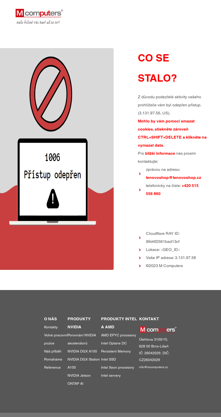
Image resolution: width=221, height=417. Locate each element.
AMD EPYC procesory (118, 335)
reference (152, 12)
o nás (175, 12)
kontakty (196, 12)
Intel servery (111, 375)
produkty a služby (114, 12)
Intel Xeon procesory (117, 367)
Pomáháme (53, 359)
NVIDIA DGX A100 (82, 351)
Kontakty (51, 327)
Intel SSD (108, 359)
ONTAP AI (75, 383)
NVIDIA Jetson (79, 375)
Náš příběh (52, 351)
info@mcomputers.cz (153, 367)
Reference (52, 367)
